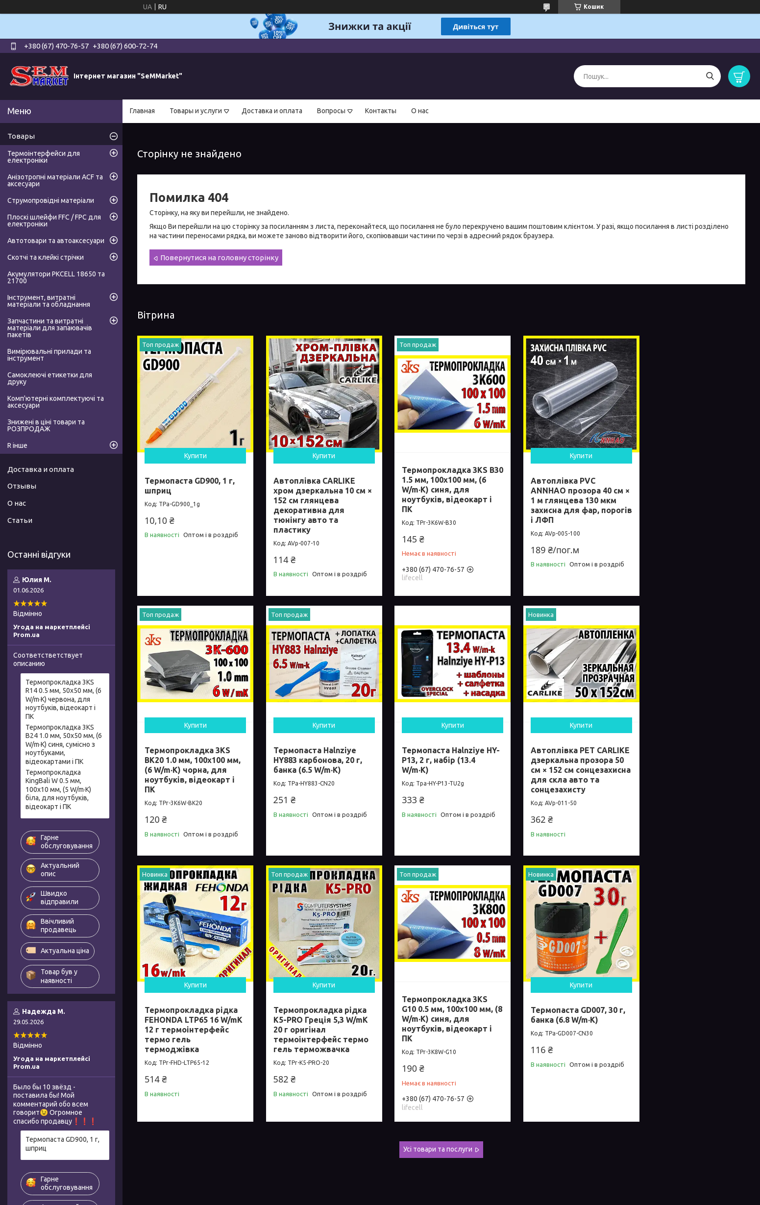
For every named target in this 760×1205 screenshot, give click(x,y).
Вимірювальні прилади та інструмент (49, 354)
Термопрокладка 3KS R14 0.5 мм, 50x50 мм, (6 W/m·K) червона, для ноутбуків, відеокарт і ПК (63, 699)
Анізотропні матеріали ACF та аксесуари (55, 180)
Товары (21, 136)
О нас (420, 111)
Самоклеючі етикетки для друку (49, 378)
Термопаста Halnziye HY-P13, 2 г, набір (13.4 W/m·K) (312, 751)
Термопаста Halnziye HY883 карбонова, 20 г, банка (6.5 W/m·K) (189, 751)
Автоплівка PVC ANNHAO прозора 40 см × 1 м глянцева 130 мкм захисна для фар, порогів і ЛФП (562, 495)
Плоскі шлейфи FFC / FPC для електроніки (54, 220)
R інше (17, 445)
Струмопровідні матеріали (50, 200)
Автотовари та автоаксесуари (55, 241)
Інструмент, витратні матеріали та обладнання (48, 301)
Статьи (19, 520)
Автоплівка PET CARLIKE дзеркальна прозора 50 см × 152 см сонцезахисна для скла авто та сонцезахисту (439, 761)
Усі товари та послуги (437, 1135)
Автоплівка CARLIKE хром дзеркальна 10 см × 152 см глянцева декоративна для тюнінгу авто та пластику (315, 500)
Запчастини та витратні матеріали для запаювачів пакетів (49, 328)
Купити (193, 451)
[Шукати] (710, 76)
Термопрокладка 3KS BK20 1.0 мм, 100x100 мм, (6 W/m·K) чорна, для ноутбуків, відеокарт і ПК (689, 495)
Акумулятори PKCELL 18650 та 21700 (56, 277)
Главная (142, 111)
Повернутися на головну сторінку (219, 257)
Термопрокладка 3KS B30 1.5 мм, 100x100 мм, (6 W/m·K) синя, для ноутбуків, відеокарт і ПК (437, 485)
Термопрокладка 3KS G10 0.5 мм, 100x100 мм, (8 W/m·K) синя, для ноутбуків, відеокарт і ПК (190, 1005)
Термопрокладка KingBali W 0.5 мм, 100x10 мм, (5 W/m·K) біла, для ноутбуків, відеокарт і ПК (58, 789)
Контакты (380, 111)
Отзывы (21, 486)
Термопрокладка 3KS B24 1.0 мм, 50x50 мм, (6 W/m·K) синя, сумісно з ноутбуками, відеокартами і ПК (63, 744)
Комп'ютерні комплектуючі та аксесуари (55, 401)
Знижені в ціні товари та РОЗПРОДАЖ (46, 425)
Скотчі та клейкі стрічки (45, 257)
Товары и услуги (196, 111)
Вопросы (331, 111)
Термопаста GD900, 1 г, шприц (62, 1143)
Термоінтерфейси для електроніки (43, 156)
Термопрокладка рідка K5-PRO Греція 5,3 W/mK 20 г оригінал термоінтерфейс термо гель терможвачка (688, 761)
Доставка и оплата (272, 111)
